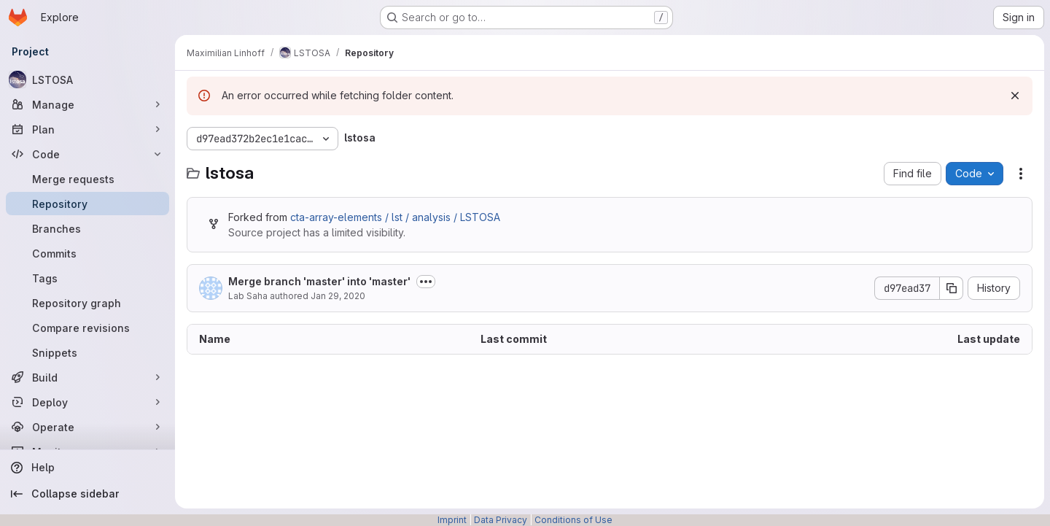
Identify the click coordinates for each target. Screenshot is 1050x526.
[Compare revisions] (87, 327)
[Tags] (87, 278)
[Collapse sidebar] (87, 494)
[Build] (87, 377)
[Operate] (87, 426)
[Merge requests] (87, 178)
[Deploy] (87, 402)
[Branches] (87, 228)
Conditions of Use (573, 519)
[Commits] (87, 253)
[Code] (87, 154)
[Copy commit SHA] (951, 288)
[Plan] (87, 129)
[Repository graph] (87, 302)
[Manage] (87, 104)
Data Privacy (500, 519)
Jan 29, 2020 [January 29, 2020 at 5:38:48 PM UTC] (338, 295)
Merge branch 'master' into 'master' (319, 281)
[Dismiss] (1015, 95)
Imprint (452, 519)
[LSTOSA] (87, 79)
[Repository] (87, 203)
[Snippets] (87, 352)
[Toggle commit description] (425, 281)
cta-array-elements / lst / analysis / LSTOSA (395, 217)
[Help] (87, 467)
